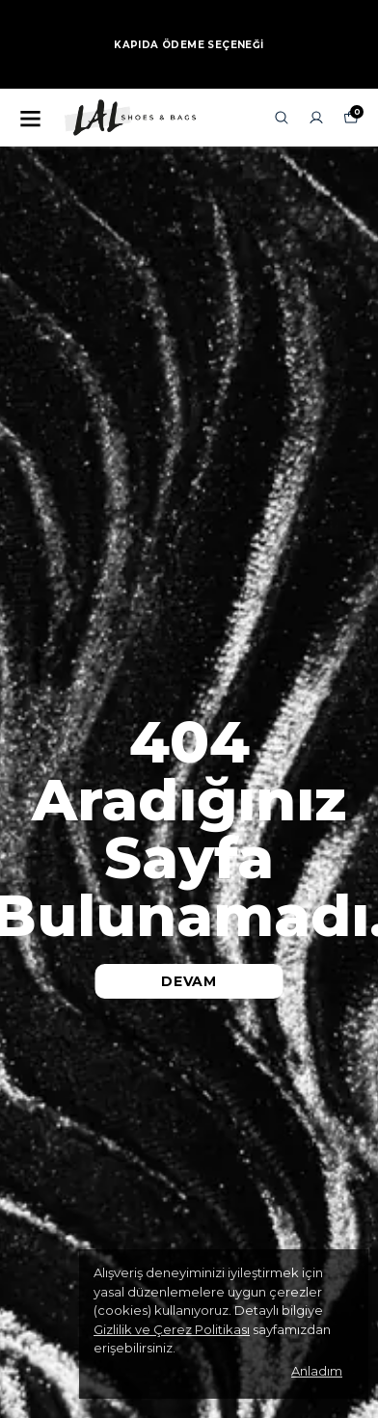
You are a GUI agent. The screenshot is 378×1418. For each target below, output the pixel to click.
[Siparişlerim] (316, 117)
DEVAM (189, 981)
